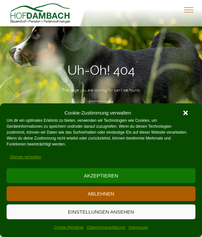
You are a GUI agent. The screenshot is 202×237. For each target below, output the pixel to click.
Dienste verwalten (25, 157)
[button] (185, 113)
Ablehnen (101, 194)
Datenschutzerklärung (106, 227)
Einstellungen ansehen (101, 212)
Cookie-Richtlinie (69, 227)
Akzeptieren (101, 175)
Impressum (138, 227)
